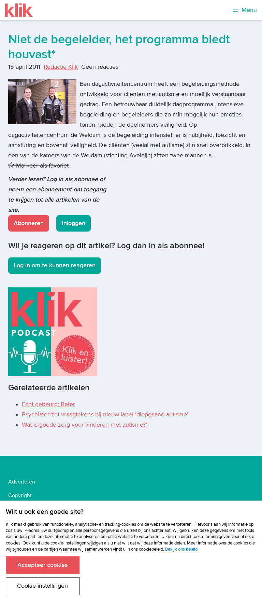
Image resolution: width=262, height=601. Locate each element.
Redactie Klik (61, 66)
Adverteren (21, 481)
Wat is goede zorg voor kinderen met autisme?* (85, 424)
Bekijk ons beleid (181, 549)
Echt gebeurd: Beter (48, 404)
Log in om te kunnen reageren (55, 265)
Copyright (20, 495)
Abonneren (29, 223)
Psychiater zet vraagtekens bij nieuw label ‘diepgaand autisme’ (105, 414)
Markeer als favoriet (38, 165)
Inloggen (73, 223)
